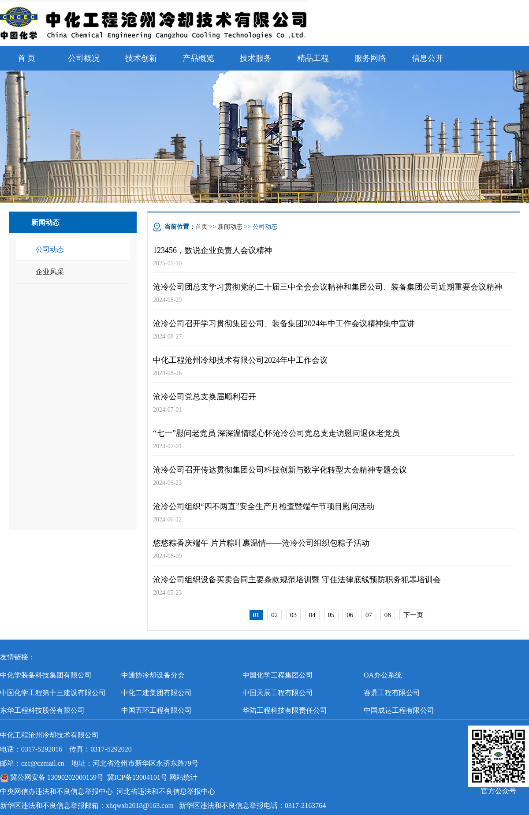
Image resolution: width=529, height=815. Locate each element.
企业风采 (50, 271)
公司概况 (84, 58)
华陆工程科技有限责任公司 (284, 710)
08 (387, 614)
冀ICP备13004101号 (137, 777)
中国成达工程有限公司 (399, 710)
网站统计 (183, 777)
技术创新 (141, 58)
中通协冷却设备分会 (153, 675)
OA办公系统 (383, 675)
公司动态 (50, 249)
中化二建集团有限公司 (156, 692)
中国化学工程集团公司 (277, 675)
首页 (201, 226)
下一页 (413, 614)
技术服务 (256, 58)
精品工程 (313, 58)
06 (349, 614)
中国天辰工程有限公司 (277, 692)
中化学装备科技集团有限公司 (46, 675)
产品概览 (198, 58)
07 (368, 614)
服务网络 (370, 58)
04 (312, 614)
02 (274, 614)
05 (331, 614)
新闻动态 (230, 226)
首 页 (27, 58)
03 (293, 614)
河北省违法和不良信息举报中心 (165, 791)
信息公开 (427, 58)
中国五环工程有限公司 (156, 710)
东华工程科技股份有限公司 (42, 710)
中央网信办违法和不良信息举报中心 (56, 791)
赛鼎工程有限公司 (392, 692)
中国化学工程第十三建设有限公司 (53, 692)
